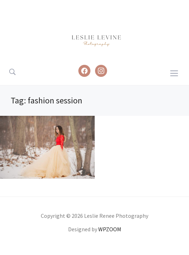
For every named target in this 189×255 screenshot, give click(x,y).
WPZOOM (109, 229)
